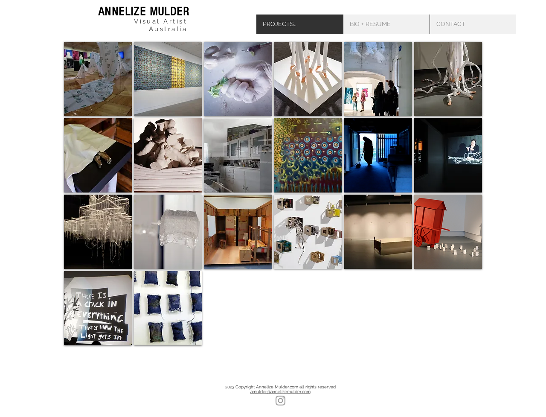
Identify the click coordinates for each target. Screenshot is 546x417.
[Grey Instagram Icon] (280, 400)
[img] (98, 79)
